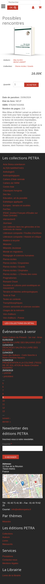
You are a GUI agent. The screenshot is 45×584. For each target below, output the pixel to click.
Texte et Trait (9, 295)
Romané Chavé (10, 281)
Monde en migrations (13, 252)
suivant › (6, 418)
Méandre (7, 244)
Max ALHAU (18, 60)
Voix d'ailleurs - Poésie (13, 318)
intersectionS (9, 219)
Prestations (7, 556)
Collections (7, 534)
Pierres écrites (9, 259)
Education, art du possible (15, 198)
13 (3, 411)
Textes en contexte (12, 299)
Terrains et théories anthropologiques (20, 292)
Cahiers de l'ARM (11, 183)
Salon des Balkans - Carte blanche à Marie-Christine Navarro (19, 356)
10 (3, 401)
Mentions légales (10, 563)
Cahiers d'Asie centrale (14, 179)
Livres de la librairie (11, 575)
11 (3, 404)
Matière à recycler (11, 240)
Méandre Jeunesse (12, 248)
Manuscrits (7, 544)
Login (32, 8)
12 (3, 408)
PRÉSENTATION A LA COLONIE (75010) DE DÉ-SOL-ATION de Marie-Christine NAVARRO (21, 365)
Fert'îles (6, 209)
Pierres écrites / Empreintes (16, 263)
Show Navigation (3, 3)
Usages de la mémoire (13, 310)
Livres (5, 541)
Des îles (7, 194)
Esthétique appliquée (13, 202)
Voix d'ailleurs (9, 314)
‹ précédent (7, 376)
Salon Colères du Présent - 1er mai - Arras (22, 337)
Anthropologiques (11, 175)
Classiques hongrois (12, 190)
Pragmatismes (9, 278)
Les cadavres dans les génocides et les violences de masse (21, 228)
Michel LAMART (19, 62)
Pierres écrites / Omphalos (15, 270)
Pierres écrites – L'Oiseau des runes (20, 274)
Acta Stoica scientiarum (14, 164)
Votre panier (39, 8)
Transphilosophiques (12, 303)
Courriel (7, 444)
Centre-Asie (8, 187)
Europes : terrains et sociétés (16, 205)
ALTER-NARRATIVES (13, 168)
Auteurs (6, 537)
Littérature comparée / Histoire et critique (22, 237)
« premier (6, 373)
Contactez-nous (9, 560)
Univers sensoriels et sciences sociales (21, 306)
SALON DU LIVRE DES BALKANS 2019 (21, 342)
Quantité (6, 85)
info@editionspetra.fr (21, 509)
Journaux (7, 223)
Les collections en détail (19, 323)
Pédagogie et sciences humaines (18, 255)
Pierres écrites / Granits (24, 66)
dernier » (6, 422)
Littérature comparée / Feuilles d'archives (22, 233)
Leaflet (31, 497)
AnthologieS (8, 172)
